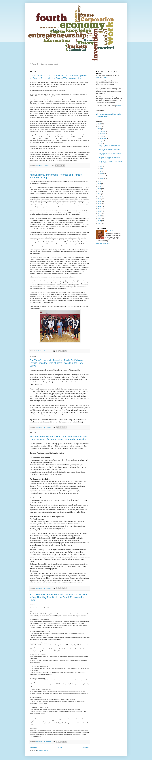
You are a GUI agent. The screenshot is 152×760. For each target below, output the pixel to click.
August (102, 141)
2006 (99, 223)
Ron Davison (111, 231)
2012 (99, 208)
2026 (99, 124)
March (101, 173)
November (103, 133)
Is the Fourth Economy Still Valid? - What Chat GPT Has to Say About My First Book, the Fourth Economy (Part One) (58, 597)
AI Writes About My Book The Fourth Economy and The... (109, 158)
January (102, 178)
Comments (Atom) (42, 750)
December (103, 131)
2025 (99, 126)
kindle (98, 77)
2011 (99, 211)
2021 (99, 186)
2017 (99, 196)
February (102, 176)
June (101, 166)
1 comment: (47, 165)
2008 (99, 218)
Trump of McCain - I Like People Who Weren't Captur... (109, 146)
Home (60, 747)
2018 (99, 194)
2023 (99, 181)
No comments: (48, 351)
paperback (105, 77)
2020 (99, 189)
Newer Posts (33, 747)
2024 (99, 129)
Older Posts (86, 747)
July (101, 143)
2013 (99, 206)
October (102, 136)
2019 (99, 191)
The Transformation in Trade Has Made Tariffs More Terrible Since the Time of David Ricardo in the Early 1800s (56, 363)
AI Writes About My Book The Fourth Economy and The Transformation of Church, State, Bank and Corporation (58, 438)
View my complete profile (103, 243)
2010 (99, 213)
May (101, 168)
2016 (99, 198)
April (101, 171)
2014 (99, 203)
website (118, 106)
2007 (99, 221)
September (103, 138)
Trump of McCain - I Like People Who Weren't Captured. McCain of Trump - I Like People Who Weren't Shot (59, 77)
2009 (99, 216)
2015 (99, 201)
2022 (99, 184)
